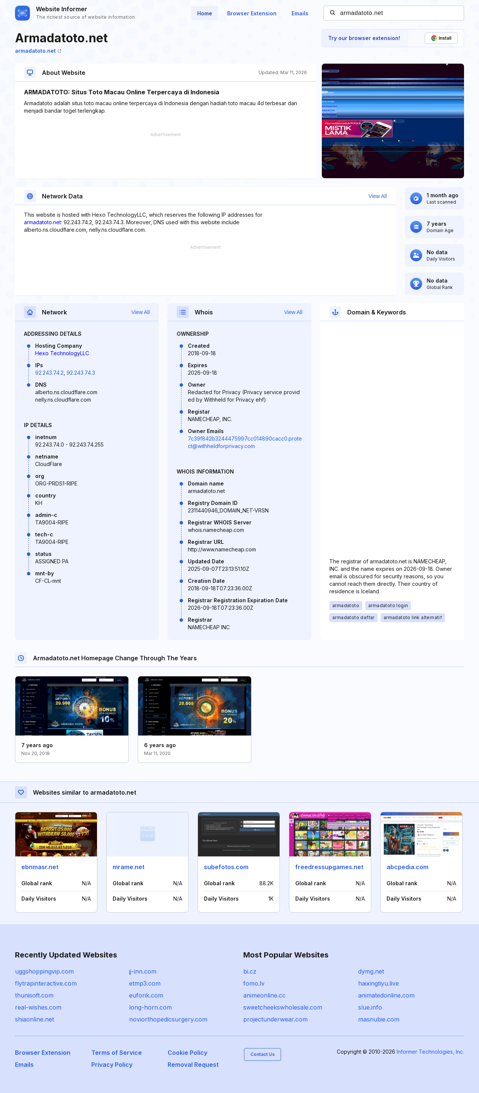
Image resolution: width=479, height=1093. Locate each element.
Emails (300, 13)
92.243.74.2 (49, 372)
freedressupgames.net (329, 867)
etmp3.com (145, 983)
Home (204, 13)
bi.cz (249, 971)
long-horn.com (150, 1007)
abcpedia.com (407, 867)
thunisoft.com (34, 995)
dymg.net (371, 971)
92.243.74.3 (81, 372)
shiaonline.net (34, 1019)
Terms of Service (116, 1052)
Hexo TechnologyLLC (62, 353)
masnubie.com (378, 1019)
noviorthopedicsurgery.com (168, 1019)
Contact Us (262, 1054)
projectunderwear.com (275, 1019)
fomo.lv (254, 983)
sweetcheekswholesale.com (282, 1007)
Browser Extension (252, 13)
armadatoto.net (38, 51)
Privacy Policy (111, 1064)
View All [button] (378, 196)
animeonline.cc (264, 995)
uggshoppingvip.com (44, 971)
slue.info (370, 1007)
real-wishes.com (38, 1007)
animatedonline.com (386, 995)
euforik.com (146, 995)
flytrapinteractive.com (46, 983)
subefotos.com (226, 867)
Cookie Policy (187, 1052)
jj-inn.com (142, 971)
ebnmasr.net (39, 867)
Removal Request (193, 1064)
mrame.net (128, 867)
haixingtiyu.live (378, 983)
